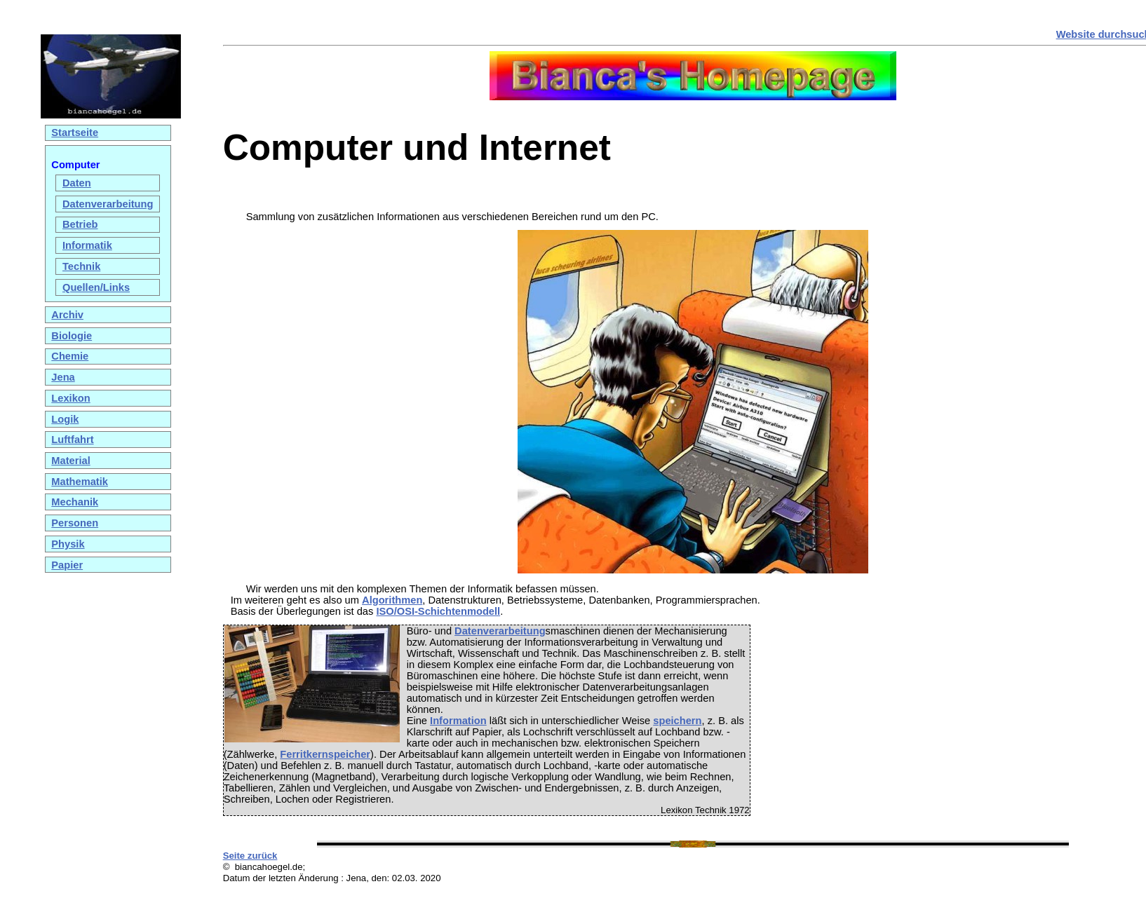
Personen (74, 523)
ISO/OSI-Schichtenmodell (438, 611)
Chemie (69, 356)
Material (70, 460)
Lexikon (70, 398)
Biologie (71, 335)
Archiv (67, 314)
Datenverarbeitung (108, 204)
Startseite (74, 132)
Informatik (87, 245)
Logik (65, 419)
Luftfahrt (72, 439)
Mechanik (74, 502)
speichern (677, 720)
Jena (62, 377)
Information (458, 720)
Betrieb (80, 224)
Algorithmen (392, 600)
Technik (81, 266)
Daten (76, 183)
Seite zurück (250, 855)
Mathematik (79, 481)
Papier (67, 565)
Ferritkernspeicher (325, 754)
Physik (67, 544)
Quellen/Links (96, 287)
